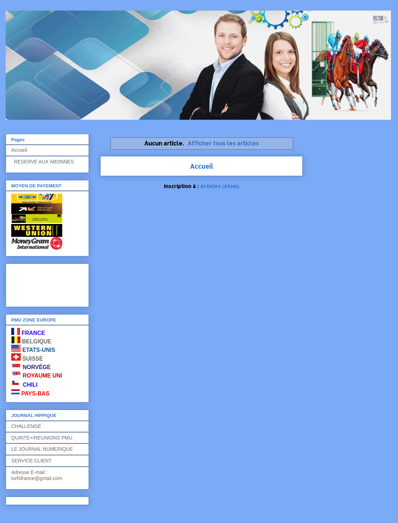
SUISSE (32, 359)
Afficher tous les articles (223, 143)
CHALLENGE (26, 426)
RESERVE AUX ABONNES (42, 161)
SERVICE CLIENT (31, 460)
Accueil (201, 166)
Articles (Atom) (219, 186)
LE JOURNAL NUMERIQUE (42, 449)
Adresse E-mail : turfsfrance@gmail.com (36, 475)
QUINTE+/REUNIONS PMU (41, 438)
